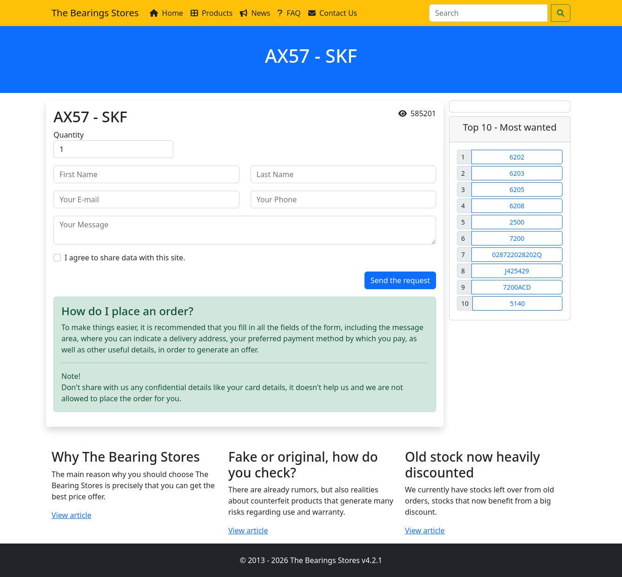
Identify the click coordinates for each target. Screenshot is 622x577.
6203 (517, 173)
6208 (517, 205)
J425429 (517, 270)
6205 (517, 189)
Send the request (400, 280)
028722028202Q (517, 254)
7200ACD (517, 287)
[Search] (488, 13)
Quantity (68, 135)
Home (166, 13)
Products (212, 13)
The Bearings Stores (95, 13)
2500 (517, 222)
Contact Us (332, 13)
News (255, 13)
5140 (517, 303)
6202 (517, 157)
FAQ (289, 13)
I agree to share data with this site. (125, 257)
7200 (517, 238)
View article (72, 515)
